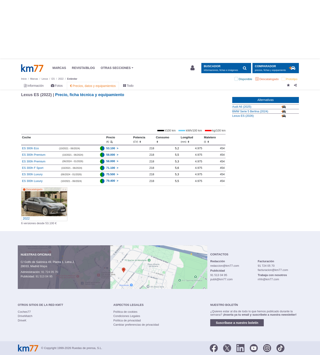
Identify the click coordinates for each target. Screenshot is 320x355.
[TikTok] (280, 347)
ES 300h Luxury (32, 174)
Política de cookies (125, 311)
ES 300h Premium (34, 154)
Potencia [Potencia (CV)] (139, 139)
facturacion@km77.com (273, 270)
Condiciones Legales (126, 316)
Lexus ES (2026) (243, 115)
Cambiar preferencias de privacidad (136, 324)
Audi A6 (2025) (241, 106)
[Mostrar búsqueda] (226, 68)
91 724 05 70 (49, 272)
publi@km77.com (221, 279)
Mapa (43, 266)
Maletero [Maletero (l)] (210, 139)
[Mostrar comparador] (275, 68)
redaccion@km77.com (224, 265)
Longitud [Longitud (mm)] (187, 139)
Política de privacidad (127, 320)
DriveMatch (25, 316)
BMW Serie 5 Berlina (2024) (250, 111)
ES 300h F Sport (32, 167)
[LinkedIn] (240, 347)
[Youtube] (254, 347)
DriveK (22, 320)
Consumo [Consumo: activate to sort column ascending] (162, 139)
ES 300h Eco (30, 148)
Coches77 (24, 311)
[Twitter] (227, 347)
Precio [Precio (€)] (110, 139)
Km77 (32, 68)
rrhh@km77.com (268, 279)
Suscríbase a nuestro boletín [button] (237, 323)
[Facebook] (214, 347)
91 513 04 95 (44, 276)
